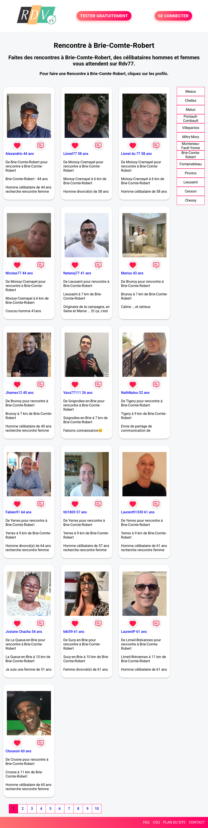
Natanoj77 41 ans (77, 273)
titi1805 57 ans (75, 512)
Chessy (190, 200)
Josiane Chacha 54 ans (24, 632)
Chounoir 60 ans (18, 751)
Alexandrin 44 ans (20, 154)
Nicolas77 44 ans (19, 273)
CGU (156, 822)
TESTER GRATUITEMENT (104, 15)
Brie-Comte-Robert (190, 155)
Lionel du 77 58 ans (136, 154)
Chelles (190, 100)
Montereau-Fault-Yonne (190, 146)
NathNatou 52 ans (135, 393)
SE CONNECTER (173, 15)
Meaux (190, 91)
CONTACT (197, 822)
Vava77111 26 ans (77, 393)
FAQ (146, 822)
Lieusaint (191, 182)
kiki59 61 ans (73, 632)
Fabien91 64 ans (19, 512)
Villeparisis (190, 128)
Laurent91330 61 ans (138, 512)
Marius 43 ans (132, 273)
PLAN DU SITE (174, 822)
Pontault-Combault (190, 118)
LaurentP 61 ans (134, 632)
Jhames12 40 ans (20, 393)
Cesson (191, 191)
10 (97, 809)
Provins (191, 173)
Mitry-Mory (190, 137)
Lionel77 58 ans (75, 154)
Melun (190, 110)
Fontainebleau (191, 164)
